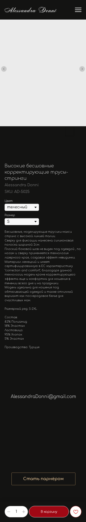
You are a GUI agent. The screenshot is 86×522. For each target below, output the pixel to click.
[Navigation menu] (78, 10)
